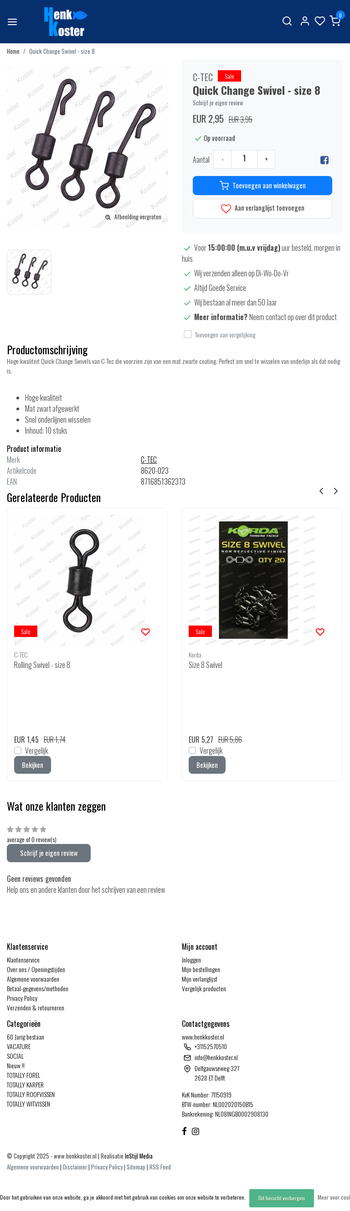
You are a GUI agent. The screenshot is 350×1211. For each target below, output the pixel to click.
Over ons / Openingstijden (36, 969)
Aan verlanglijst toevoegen (262, 208)
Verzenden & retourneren (35, 1007)
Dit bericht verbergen (281, 1198)
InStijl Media (138, 1156)
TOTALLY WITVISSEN (28, 1103)
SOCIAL (15, 1056)
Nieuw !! (16, 1065)
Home (13, 51)
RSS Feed (160, 1167)
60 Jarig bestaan (25, 1036)
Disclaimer (75, 1167)
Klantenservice (23, 959)
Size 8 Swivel (205, 664)
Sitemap (136, 1167)
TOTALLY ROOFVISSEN (31, 1094)
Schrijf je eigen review (218, 102)
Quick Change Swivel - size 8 (62, 51)
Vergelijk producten (204, 988)
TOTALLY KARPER (25, 1084)
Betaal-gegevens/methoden (37, 988)
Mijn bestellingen (201, 969)
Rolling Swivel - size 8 (42, 664)
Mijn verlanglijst (199, 978)
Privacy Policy (22, 998)
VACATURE (19, 1046)
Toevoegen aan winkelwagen (263, 185)
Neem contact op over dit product (293, 316)
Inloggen (191, 959)
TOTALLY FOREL (23, 1075)
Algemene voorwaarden (33, 978)
